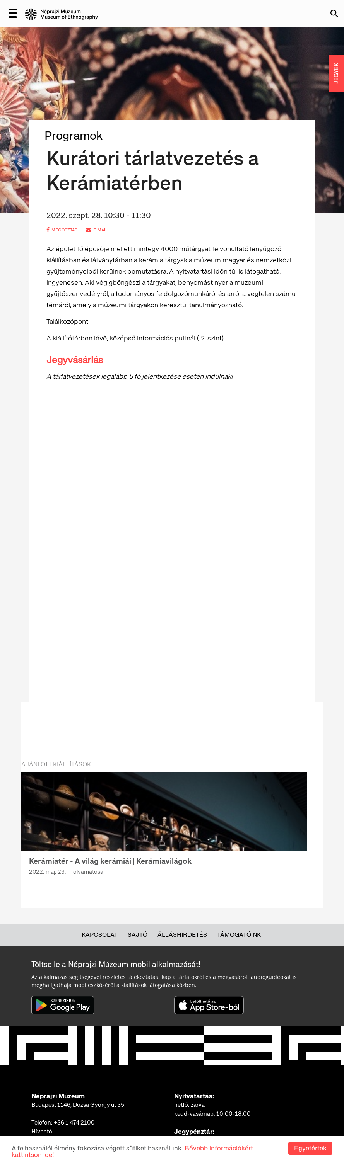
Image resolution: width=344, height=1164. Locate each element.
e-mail (97, 230)
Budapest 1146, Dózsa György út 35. (78, 1105)
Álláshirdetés (182, 935)
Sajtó (137, 935)
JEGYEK (336, 73)
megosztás (61, 230)
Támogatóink (239, 935)
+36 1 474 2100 (74, 1123)
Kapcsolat (100, 935)
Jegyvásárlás (74, 360)
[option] (164, 828)
